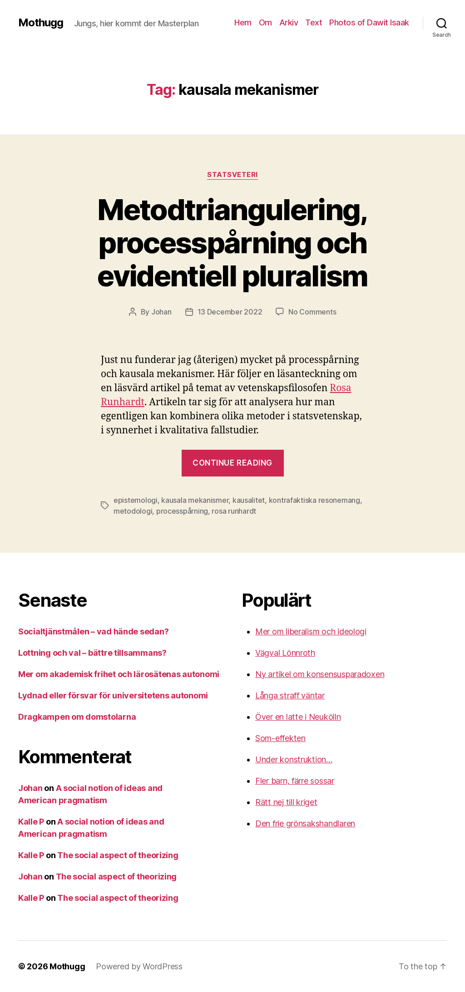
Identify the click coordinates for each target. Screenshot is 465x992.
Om (265, 22)
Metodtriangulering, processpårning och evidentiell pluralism (232, 242)
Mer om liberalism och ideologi (310, 631)
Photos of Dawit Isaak (369, 22)
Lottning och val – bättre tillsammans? (92, 653)
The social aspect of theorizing (117, 855)
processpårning (182, 511)
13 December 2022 (230, 311)
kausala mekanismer (194, 500)
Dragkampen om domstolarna (77, 717)
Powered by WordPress (139, 966)
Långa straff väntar (290, 695)
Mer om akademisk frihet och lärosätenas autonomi (118, 674)
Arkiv (288, 22)
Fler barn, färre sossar (294, 781)
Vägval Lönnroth (285, 653)
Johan (161, 311)
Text (313, 22)
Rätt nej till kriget (286, 802)
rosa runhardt (234, 511)
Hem (243, 22)
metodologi (133, 511)
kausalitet (248, 500)
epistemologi (136, 500)
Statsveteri (232, 175)
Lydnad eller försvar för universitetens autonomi (113, 695)
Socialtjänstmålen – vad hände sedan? (93, 631)
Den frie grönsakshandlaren (305, 823)
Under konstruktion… (293, 759)
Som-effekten (280, 738)
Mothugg (40, 22)
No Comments (312, 311)
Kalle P (31, 821)
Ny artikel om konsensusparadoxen (319, 674)
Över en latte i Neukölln (298, 717)
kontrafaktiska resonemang (314, 500)
